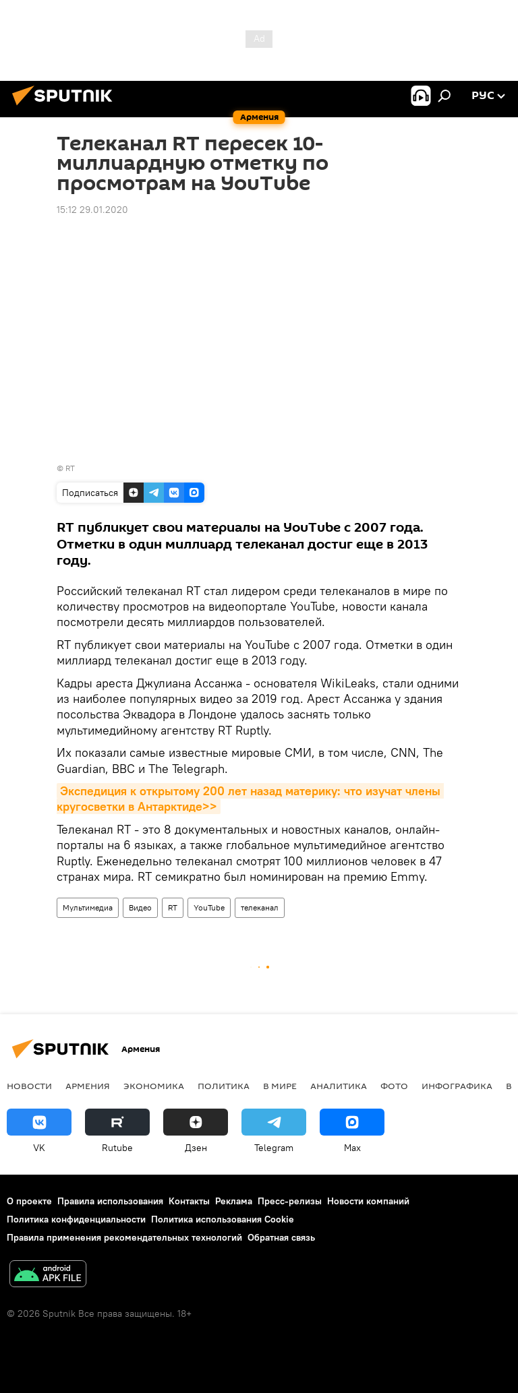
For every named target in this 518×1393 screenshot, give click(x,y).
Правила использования (110, 1201)
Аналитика (338, 1086)
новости (29, 1086)
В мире (280, 1086)
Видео (140, 907)
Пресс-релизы (290, 1201)
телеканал (260, 907)
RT (70, 468)
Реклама (233, 1201)
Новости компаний (368, 1201)
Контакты (189, 1201)
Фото (394, 1086)
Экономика (153, 1086)
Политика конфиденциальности (76, 1219)
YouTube (209, 907)
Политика (224, 1086)
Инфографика (457, 1086)
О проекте (29, 1201)
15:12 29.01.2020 (92, 210)
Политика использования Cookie (222, 1219)
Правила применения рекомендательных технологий (124, 1237)
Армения (87, 1086)
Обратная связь (281, 1237)
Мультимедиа (88, 907)
